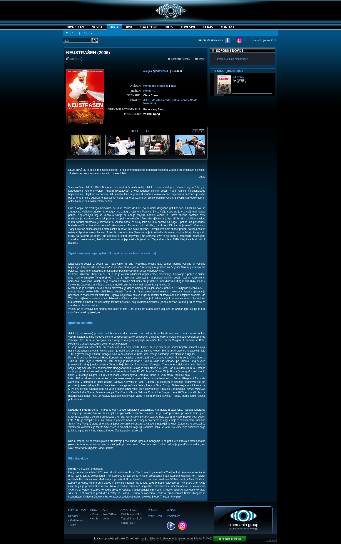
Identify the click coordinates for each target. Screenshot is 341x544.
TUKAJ (207, 538)
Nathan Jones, (181, 100)
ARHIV (88, 33)
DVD (104, 509)
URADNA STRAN (179, 59)
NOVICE (73, 516)
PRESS (152, 509)
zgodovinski (160, 71)
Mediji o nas (77, 520)
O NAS (171, 509)
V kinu (95, 514)
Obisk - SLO (128, 522)
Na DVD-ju (109, 514)
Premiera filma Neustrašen (232, 59)
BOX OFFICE (128, 509)
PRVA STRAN (77, 509)
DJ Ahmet (239, 76)
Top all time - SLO (131, 518)
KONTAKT (173, 516)
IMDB (200, 59)
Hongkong (149, 85)
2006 (104, 52)
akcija (146, 71)
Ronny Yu (149, 90)
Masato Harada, (162, 100)
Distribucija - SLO (131, 514)
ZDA (173, 85)
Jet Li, (147, 100)
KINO (93, 509)
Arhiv (73, 524)
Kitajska (163, 85)
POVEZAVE (155, 516)
